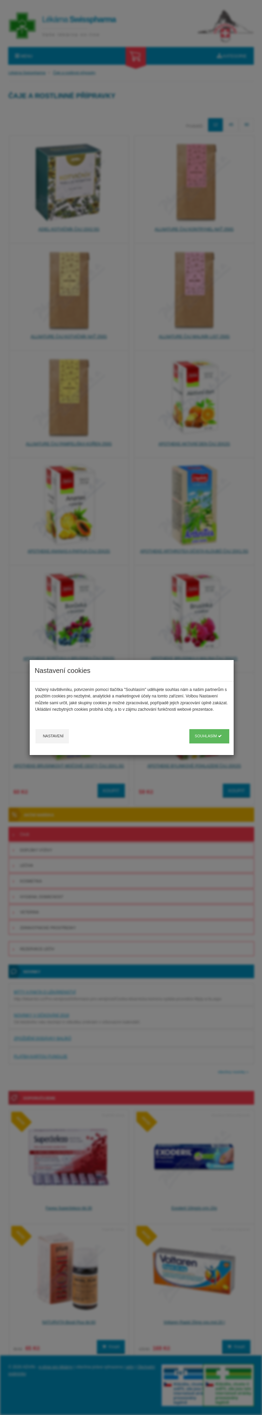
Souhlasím (208, 736)
